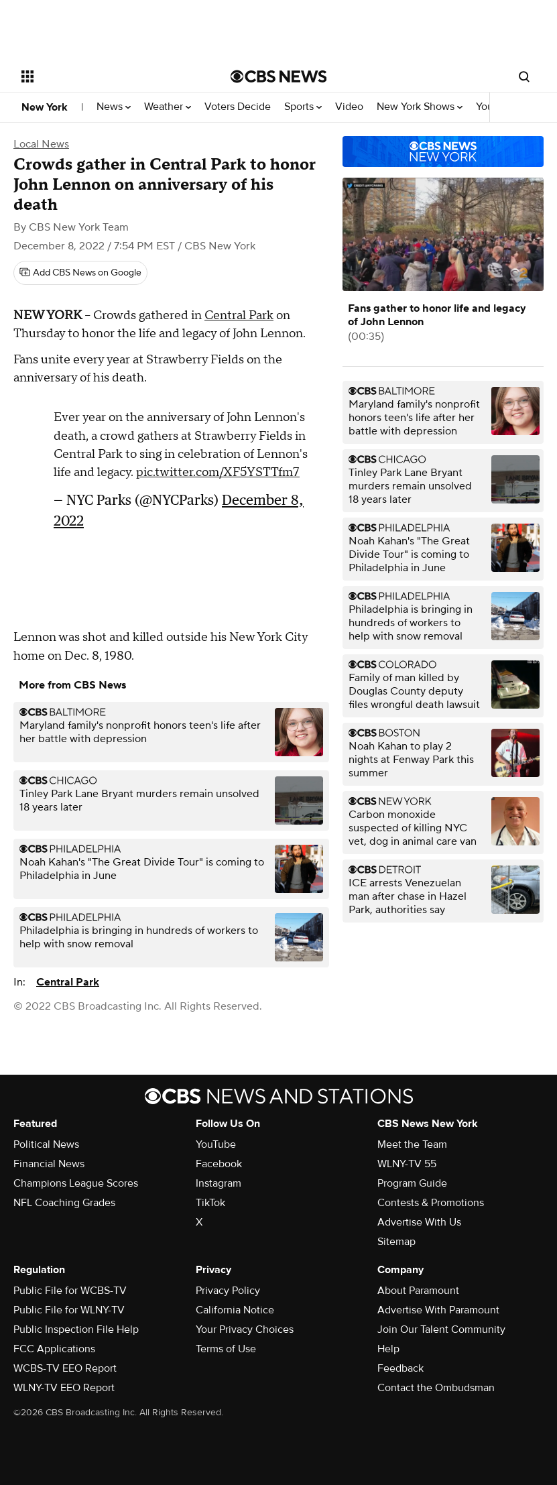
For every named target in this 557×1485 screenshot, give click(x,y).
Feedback (400, 1368)
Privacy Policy (228, 1290)
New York (44, 107)
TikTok (210, 1202)
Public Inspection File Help (76, 1329)
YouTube (216, 1144)
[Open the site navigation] (107, 76)
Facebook (219, 1164)
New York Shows (419, 107)
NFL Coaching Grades (64, 1202)
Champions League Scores (75, 1183)
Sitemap (396, 1241)
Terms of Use (226, 1349)
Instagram (218, 1183)
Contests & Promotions (430, 1202)
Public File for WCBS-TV (70, 1290)
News (114, 107)
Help (388, 1349)
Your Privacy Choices (245, 1329)
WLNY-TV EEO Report (64, 1387)
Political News (46, 1144)
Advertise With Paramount (438, 1310)
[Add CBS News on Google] (80, 273)
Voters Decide (237, 107)
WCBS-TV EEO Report (65, 1368)
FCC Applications (54, 1349)
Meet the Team (412, 1144)
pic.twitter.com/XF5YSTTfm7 (218, 472)
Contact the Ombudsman (436, 1387)
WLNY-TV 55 (406, 1164)
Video (349, 107)
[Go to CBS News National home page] (279, 76)
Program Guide (412, 1183)
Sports (303, 107)
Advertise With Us (419, 1222)
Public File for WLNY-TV (69, 1310)
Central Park (238, 315)
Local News (41, 144)
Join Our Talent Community (441, 1329)
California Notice (235, 1310)
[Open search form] (524, 76)
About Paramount (418, 1290)
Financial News (48, 1164)
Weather (167, 107)
